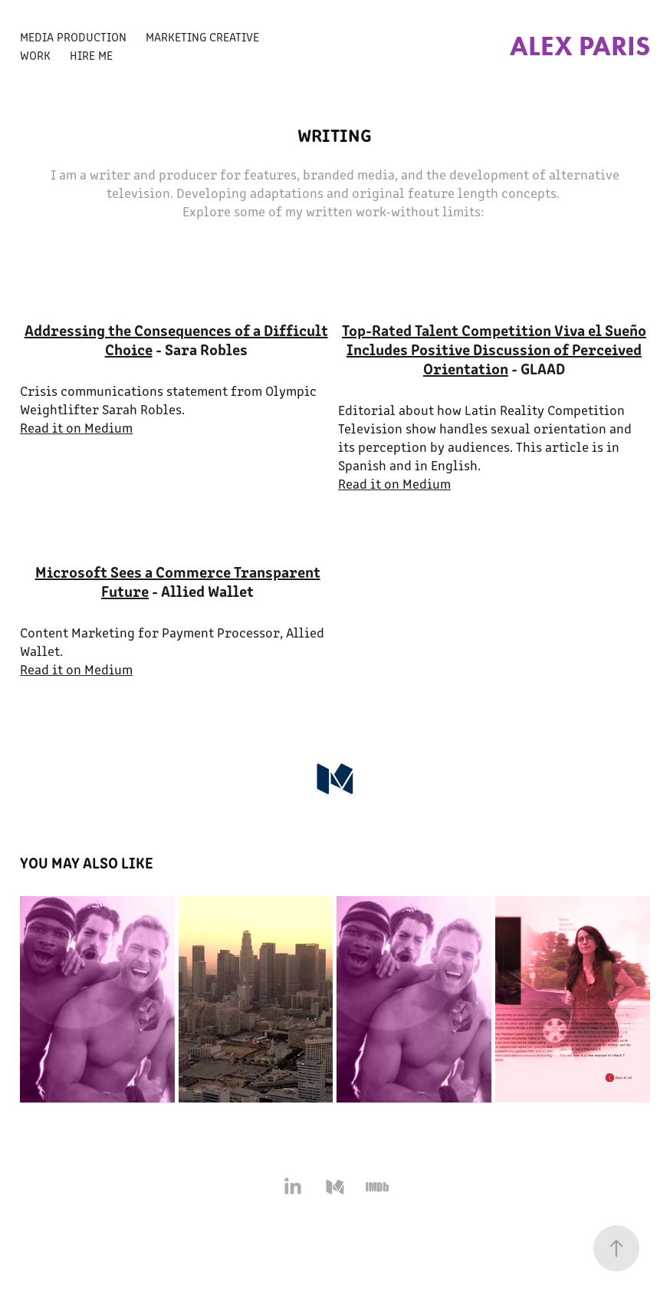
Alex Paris (580, 45)
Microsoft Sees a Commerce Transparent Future (177, 581)
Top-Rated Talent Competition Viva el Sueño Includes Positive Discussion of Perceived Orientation (494, 348)
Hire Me (91, 55)
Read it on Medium (76, 427)
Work (35, 55)
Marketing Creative (202, 36)
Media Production (73, 36)
